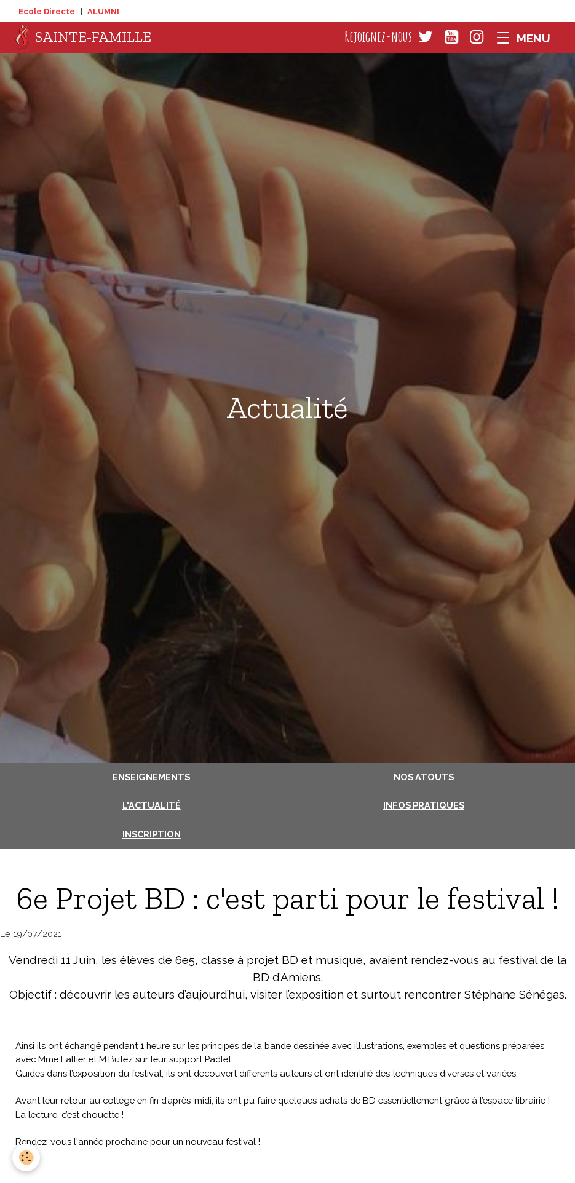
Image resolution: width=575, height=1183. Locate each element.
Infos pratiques (423, 805)
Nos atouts (424, 777)
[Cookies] (26, 1157)
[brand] (83, 37)
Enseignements (151, 777)
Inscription (151, 834)
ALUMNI (103, 11)
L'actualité (151, 805)
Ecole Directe (46, 11)
